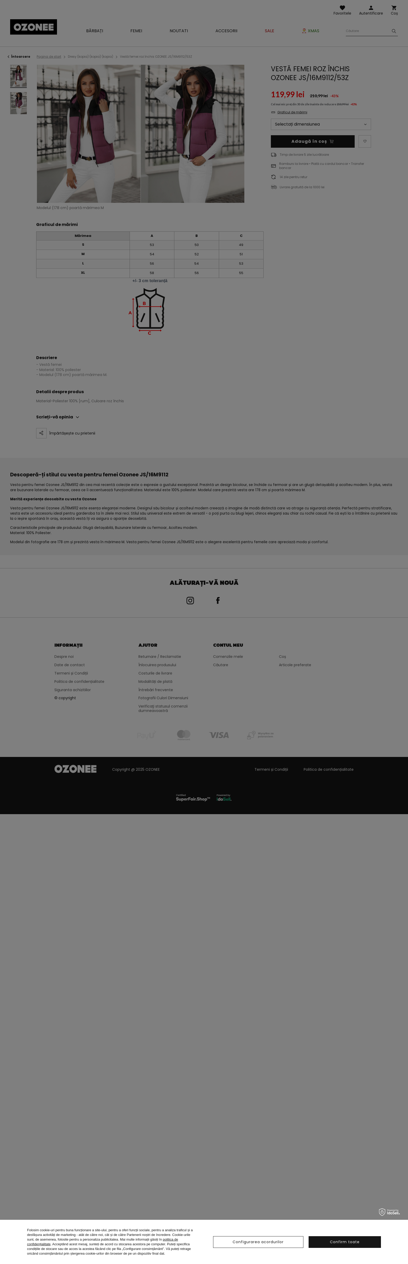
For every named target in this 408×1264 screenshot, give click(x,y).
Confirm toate (345, 1241)
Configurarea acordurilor (258, 1241)
